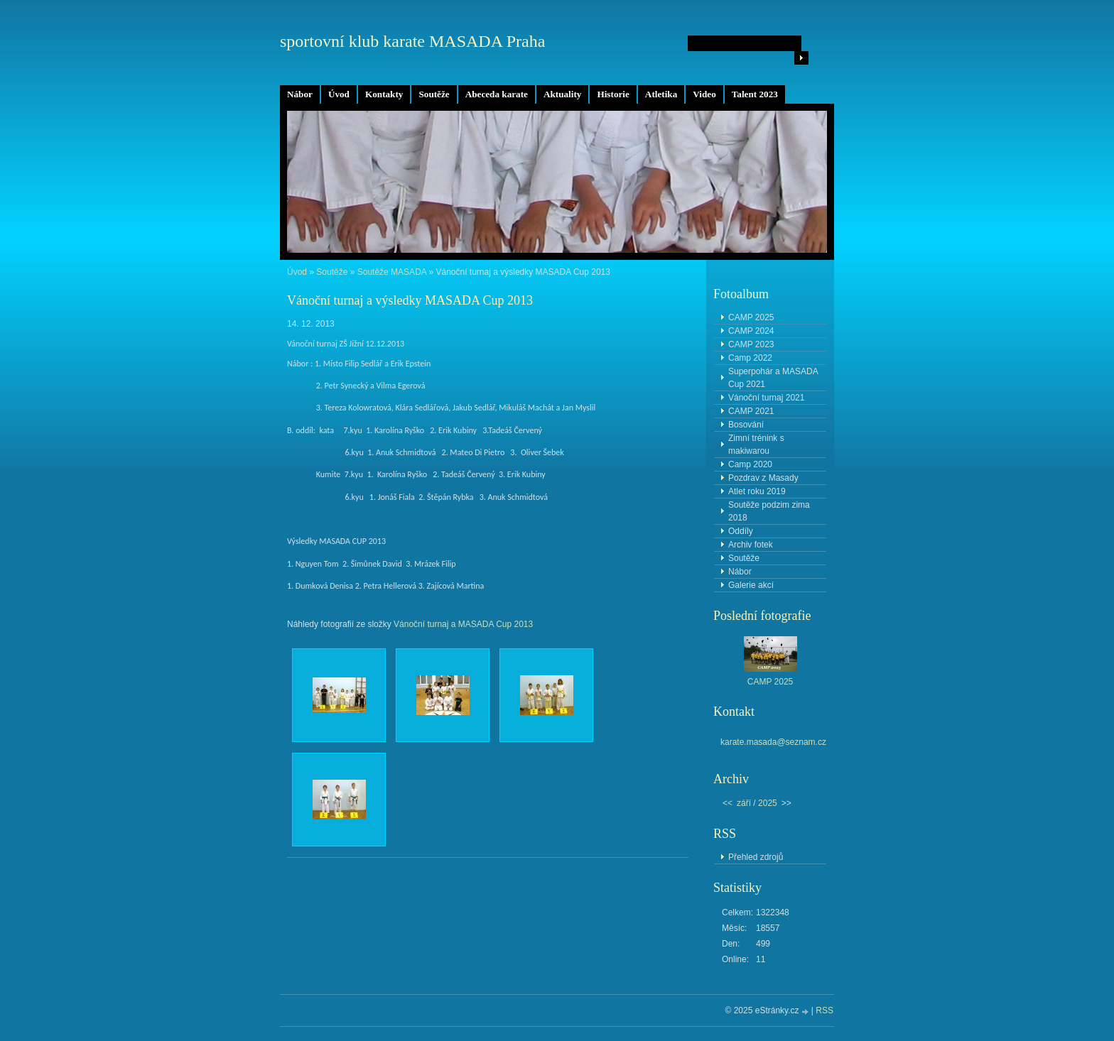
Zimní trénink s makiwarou (756, 444)
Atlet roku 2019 (757, 491)
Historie (613, 94)
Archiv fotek (750, 545)
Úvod (339, 94)
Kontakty (384, 94)
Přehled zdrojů (755, 857)
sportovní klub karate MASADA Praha (412, 41)
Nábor (300, 94)
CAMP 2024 (751, 331)
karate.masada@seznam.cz (773, 742)
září (744, 803)
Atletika (661, 94)
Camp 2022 (750, 358)
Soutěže (433, 94)
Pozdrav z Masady (763, 478)
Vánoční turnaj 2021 (766, 398)
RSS (824, 1010)
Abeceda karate (496, 94)
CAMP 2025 (751, 317)
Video (704, 94)
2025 (767, 803)
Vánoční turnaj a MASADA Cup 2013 (463, 624)
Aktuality (563, 94)
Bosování (746, 425)
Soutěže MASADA (391, 272)
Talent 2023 (755, 94)
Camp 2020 (750, 464)
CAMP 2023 (751, 344)
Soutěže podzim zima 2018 (769, 511)
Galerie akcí (751, 585)
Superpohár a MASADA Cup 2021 (773, 377)
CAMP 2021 (751, 411)
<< (727, 803)
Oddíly (740, 531)
